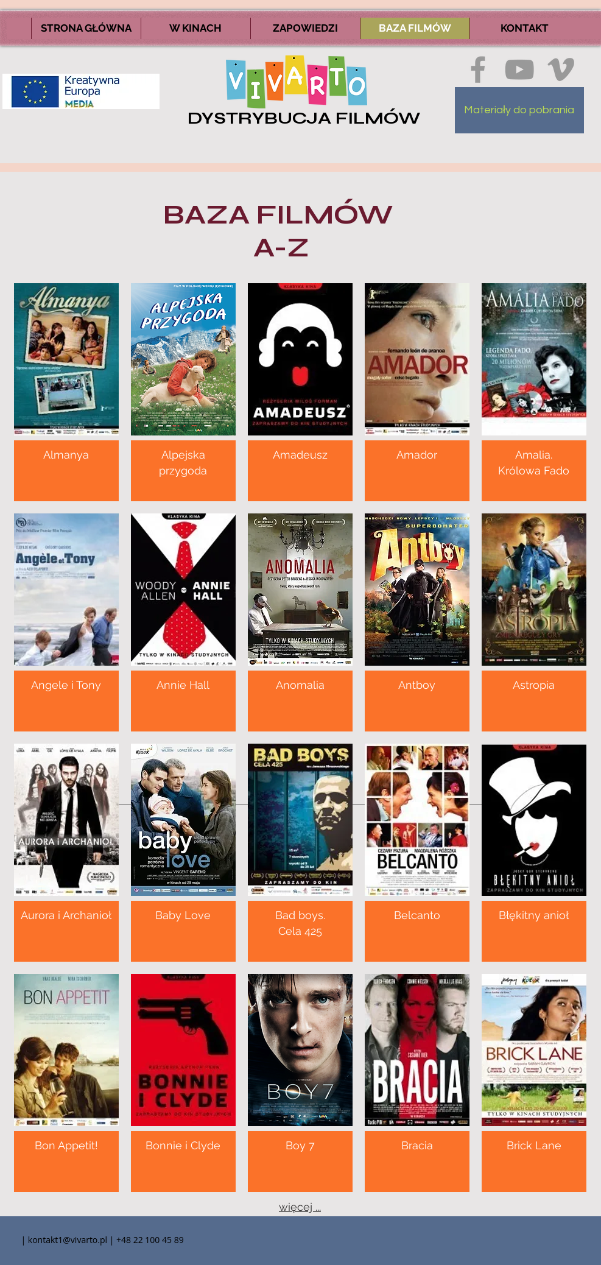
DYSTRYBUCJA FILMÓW (304, 118)
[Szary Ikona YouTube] (519, 69)
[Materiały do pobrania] (519, 110)
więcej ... (300, 1206)
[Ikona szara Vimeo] (560, 69)
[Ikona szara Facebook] (478, 69)
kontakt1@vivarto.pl (67, 1240)
